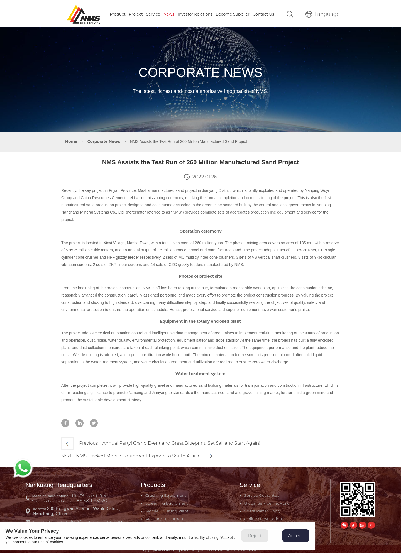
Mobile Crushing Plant (167, 509)
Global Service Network (266, 501)
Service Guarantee (261, 493)
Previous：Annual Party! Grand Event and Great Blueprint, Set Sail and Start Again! (160, 442)
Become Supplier (232, 13)
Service (153, 13)
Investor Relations (195, 13)
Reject (260, 538)
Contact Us (263, 13)
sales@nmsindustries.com (96, 519)
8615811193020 (92, 498)
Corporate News (103, 140)
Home (71, 140)
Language (322, 13)
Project (136, 13)
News (168, 13)
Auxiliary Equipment (165, 516)
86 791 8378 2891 (91, 493)
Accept (301, 538)
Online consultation (263, 516)
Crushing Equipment (166, 493)
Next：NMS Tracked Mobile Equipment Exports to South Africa (139, 454)
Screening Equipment (167, 501)
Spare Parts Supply (262, 509)
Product (118, 13)
